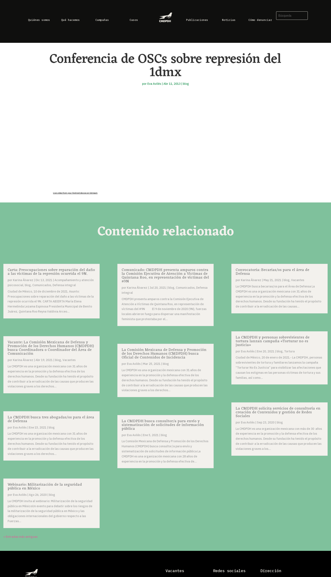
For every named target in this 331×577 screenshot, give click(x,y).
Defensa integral (64, 285)
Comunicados (41, 285)
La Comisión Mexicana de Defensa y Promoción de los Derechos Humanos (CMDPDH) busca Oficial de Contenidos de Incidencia (164, 353)
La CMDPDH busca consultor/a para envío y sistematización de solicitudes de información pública (163, 425)
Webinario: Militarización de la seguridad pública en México (45, 486)
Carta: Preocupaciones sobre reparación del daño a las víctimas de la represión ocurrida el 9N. (51, 272)
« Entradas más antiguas (20, 537)
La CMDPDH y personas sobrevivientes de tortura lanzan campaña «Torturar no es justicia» (272, 341)
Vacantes (69, 360)
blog (186, 84)
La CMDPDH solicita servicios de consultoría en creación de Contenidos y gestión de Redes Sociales (278, 412)
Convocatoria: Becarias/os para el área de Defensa (272, 272)
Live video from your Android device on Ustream (75, 192)
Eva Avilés (154, 84)
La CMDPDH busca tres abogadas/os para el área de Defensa (51, 419)
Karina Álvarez (23, 280)
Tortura (289, 351)
